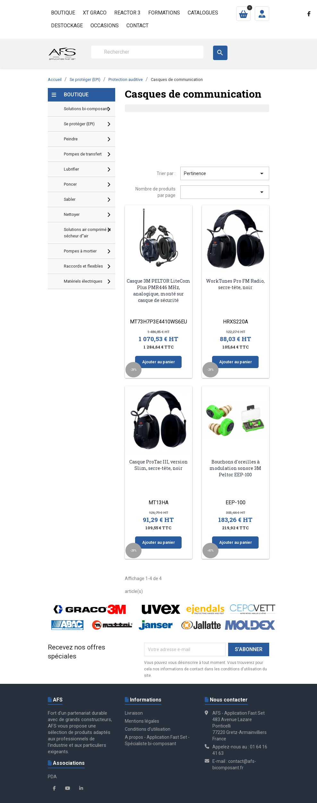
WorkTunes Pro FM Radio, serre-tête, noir (235, 284)
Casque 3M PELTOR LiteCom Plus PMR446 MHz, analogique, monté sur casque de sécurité (158, 290)
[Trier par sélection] (224, 192)
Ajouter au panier (158, 361)
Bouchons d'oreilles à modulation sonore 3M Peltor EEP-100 (235, 468)
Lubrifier (71, 169)
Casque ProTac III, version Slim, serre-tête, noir (158, 465)
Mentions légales (142, 721)
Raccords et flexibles (83, 266)
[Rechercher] (147, 52)
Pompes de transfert (83, 154)
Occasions (104, 25)
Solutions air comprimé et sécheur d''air (87, 232)
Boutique (63, 13)
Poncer (70, 184)
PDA (52, 776)
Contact (137, 25)
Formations (164, 13)
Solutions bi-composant (86, 108)
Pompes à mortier (80, 251)
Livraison (134, 713)
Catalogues (203, 13)
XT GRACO (95, 13)
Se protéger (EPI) (79, 123)
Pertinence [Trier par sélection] (225, 173)
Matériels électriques (83, 281)
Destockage (67, 25)
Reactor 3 (127, 13)
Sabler (69, 199)
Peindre (71, 139)
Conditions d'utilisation (147, 729)
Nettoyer (72, 214)
